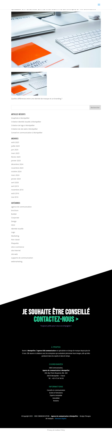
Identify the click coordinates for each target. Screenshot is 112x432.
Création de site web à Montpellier (24, 129)
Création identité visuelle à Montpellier (26, 122)
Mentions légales (60, 418)
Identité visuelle (17, 229)
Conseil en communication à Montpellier (26, 132)
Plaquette (15, 243)
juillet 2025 (15, 146)
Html (13, 225)
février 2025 (16, 157)
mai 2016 (14, 197)
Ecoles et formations (56, 393)
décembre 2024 (17, 164)
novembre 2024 (17, 168)
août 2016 (15, 193)
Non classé (15, 239)
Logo (13, 232)
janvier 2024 (16, 179)
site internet (16, 250)
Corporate (15, 218)
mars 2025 (15, 153)
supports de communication (22, 258)
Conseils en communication (56, 390)
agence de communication (21, 207)
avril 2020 (15, 182)
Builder (14, 214)
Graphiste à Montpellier (20, 118)
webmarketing (16, 261)
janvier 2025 (16, 160)
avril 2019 (15, 186)
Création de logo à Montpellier (23, 125)
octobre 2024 (16, 171)
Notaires (56, 401)
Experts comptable (56, 395)
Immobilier (56, 398)
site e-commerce (17, 247)
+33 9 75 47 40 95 (58, 378)
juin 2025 (14, 150)
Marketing (15, 236)
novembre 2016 (17, 190)
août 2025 (15, 142)
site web (14, 254)
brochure (14, 210)
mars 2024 (15, 175)
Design (13, 221)
